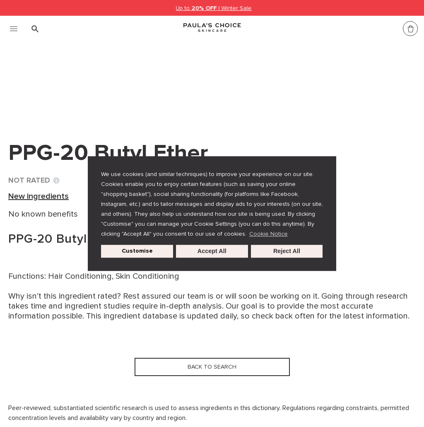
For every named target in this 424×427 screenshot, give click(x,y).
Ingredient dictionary (50, 82)
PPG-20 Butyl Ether (201, 82)
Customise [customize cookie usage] (137, 251)
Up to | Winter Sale (214, 8)
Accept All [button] (212, 251)
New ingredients (126, 82)
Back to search (47, 99)
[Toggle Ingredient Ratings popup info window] (56, 180)
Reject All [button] (286, 251)
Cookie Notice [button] (268, 233)
